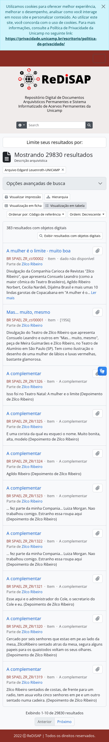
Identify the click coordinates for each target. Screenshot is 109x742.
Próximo (64, 721)
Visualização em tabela (65, 206)
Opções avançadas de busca (35, 183)
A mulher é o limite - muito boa (38, 251)
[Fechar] (103, 6)
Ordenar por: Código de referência (35, 214)
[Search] (56, 125)
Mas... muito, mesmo (28, 312)
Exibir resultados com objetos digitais (69, 236)
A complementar (23, 373)
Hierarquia (57, 197)
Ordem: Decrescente (86, 214)
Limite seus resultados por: (55, 142)
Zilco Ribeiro (32, 264)
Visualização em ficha (23, 206)
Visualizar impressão (23, 197)
